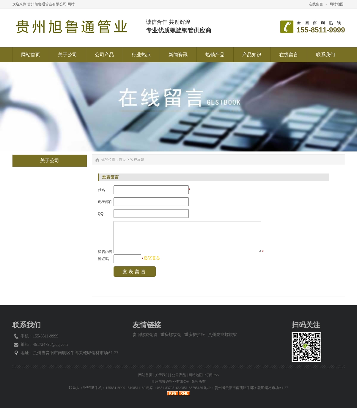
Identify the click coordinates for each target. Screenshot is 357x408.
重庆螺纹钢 (171, 334)
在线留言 (316, 4)
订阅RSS (212, 375)
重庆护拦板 (194, 334)
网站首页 (145, 375)
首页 (122, 159)
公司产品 (179, 375)
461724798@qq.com (50, 344)
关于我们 (162, 375)
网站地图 (336, 4)
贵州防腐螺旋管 (222, 334)
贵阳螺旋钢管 (145, 334)
